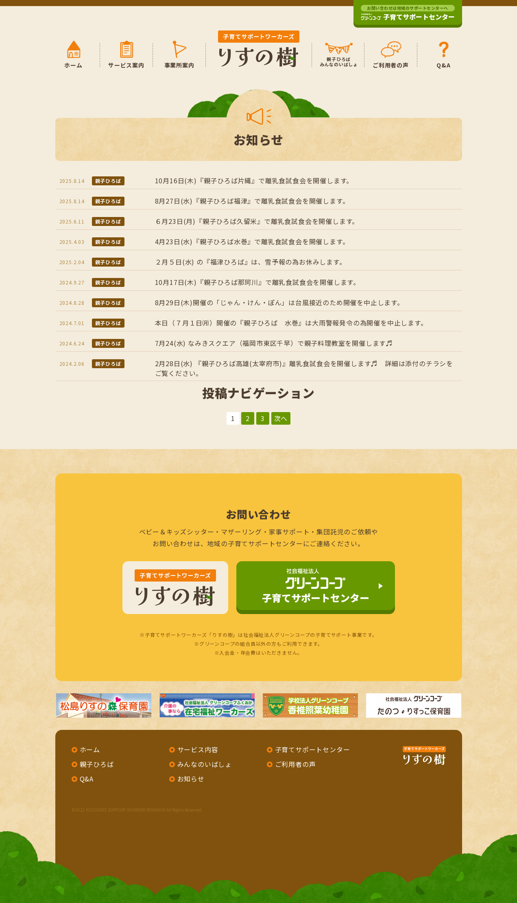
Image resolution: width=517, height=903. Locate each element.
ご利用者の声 (295, 764)
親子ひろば (108, 180)
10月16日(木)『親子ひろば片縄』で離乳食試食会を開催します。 (254, 180)
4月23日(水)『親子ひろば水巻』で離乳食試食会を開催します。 (252, 241)
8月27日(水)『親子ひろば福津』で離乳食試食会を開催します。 (252, 201)
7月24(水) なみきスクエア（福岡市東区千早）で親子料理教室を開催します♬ (274, 343)
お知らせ (191, 778)
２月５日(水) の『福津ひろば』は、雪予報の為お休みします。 (250, 262)
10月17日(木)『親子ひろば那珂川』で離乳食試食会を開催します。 (257, 282)
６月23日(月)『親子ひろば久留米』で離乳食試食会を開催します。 (257, 221)
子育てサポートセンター (408, 13)
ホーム (90, 749)
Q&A (87, 778)
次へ (281, 418)
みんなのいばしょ (204, 764)
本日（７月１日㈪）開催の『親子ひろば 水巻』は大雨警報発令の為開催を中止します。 (291, 323)
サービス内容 (197, 749)
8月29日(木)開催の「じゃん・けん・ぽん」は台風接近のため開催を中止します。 (279, 302)
